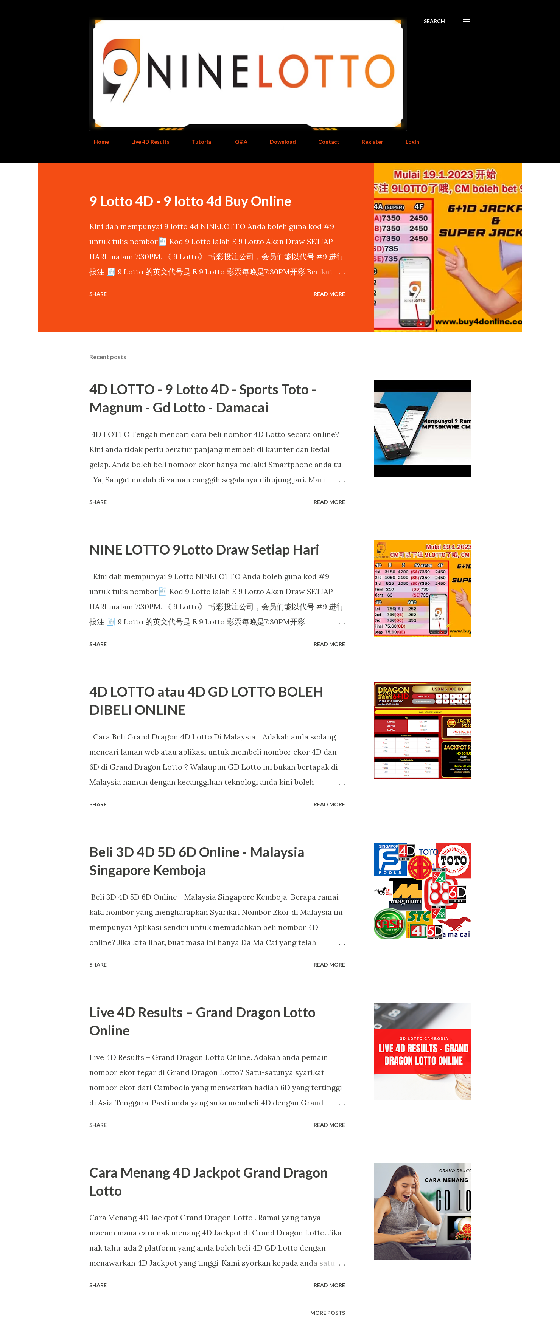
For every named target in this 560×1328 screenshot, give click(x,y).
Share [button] (98, 294)
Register (368, 141)
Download (278, 141)
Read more (329, 294)
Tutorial (197, 141)
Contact (324, 141)
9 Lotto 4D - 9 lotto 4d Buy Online (190, 200)
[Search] (434, 21)
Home (96, 141)
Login (408, 141)
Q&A (236, 141)
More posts (327, 1312)
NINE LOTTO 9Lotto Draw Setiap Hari (204, 549)
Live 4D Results (146, 141)
